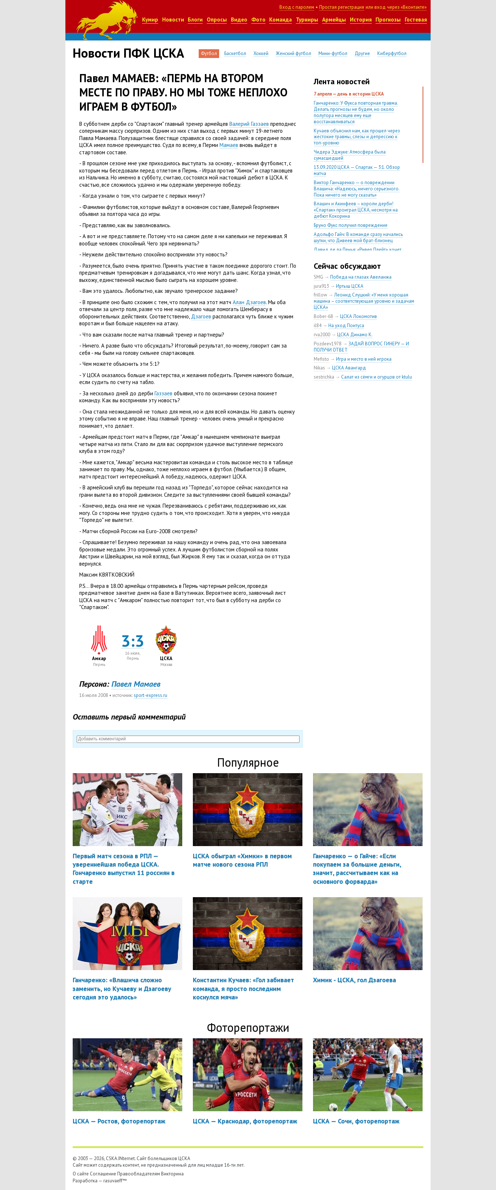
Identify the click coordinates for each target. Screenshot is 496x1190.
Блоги (195, 19)
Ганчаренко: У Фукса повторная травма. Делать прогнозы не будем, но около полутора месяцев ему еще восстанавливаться (356, 112)
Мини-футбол (332, 53)
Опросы (217, 19)
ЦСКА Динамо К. (355, 335)
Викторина (172, 1174)
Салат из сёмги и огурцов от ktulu (376, 377)
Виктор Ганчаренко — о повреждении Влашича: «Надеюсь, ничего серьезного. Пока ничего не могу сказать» (357, 188)
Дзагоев (201, 316)
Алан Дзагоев (249, 302)
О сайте (81, 1174)
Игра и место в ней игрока (364, 359)
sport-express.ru (150, 695)
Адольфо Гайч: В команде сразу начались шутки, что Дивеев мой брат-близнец (358, 237)
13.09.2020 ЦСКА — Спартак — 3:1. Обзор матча (357, 170)
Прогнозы (388, 19)
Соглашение (103, 1174)
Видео (239, 19)
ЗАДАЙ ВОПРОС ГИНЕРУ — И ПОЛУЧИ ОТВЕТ (361, 347)
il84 (317, 325)
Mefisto (321, 359)
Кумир (150, 19)
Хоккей (260, 53)
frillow (320, 295)
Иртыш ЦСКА (349, 286)
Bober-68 (323, 316)
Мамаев (229, 145)
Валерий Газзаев (249, 123)
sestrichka (324, 377)
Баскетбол (235, 53)
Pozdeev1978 (328, 344)
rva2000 (322, 335)
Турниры (307, 19)
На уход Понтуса (346, 325)
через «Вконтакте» (407, 7)
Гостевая (416, 19)
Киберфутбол (392, 53)
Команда (280, 19)
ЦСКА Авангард (349, 368)
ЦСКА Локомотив (358, 316)
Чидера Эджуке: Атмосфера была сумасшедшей (350, 155)
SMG (318, 277)
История (361, 19)
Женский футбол (293, 53)
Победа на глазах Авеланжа (361, 277)
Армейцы (334, 19)
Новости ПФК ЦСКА (128, 52)
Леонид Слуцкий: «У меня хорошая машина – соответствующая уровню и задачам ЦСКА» (364, 301)
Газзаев (163, 393)
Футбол (209, 53)
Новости (173, 19)
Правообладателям (138, 1174)
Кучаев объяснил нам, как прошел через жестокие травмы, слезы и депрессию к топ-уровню (357, 137)
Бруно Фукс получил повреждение (351, 225)
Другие (362, 53)
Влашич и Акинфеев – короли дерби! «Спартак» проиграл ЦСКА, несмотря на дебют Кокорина (356, 210)
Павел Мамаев (135, 684)
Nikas (319, 368)
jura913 (321, 286)
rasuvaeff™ (115, 1181)
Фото (258, 19)
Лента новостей (342, 81)
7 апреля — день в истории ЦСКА (349, 94)
